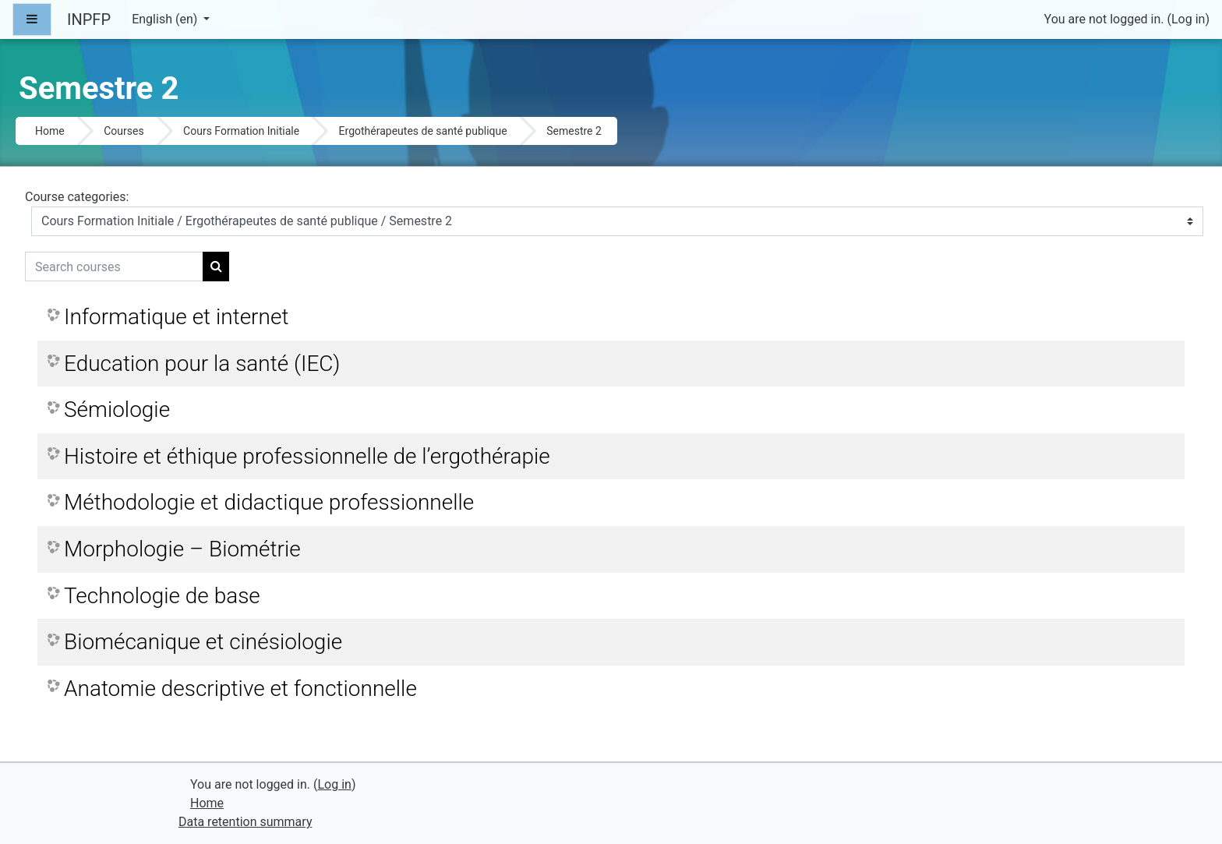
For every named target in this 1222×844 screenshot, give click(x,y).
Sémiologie (117, 409)
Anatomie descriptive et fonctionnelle (240, 688)
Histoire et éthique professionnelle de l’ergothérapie (307, 456)
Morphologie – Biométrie (182, 549)
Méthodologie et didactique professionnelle (269, 502)
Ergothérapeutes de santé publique (423, 131)
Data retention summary (245, 821)
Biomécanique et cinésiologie (203, 642)
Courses (123, 131)
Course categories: (77, 196)
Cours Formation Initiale (241, 131)
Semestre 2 (574, 131)
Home (50, 131)
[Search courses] (114, 266)
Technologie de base (162, 596)
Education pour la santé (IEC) (202, 363)
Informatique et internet (176, 317)
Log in (1188, 19)
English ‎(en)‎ (166, 19)
